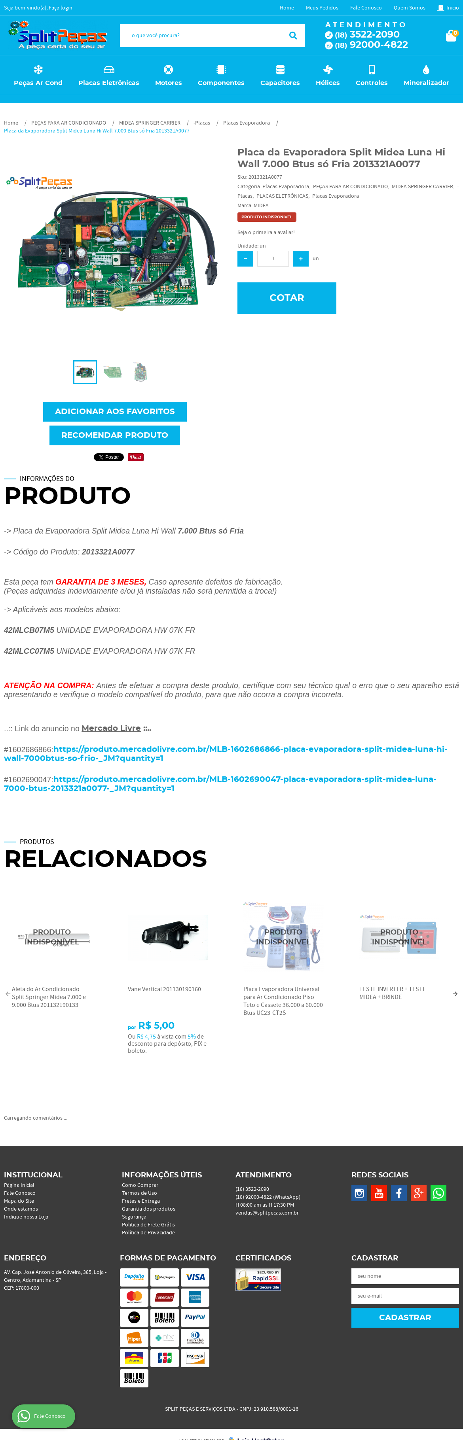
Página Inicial (19, 1185)
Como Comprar (140, 1185)
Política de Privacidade (148, 1232)
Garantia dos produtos (148, 1209)
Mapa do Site (19, 1201)
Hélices (328, 83)
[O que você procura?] (293, 35)
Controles (372, 83)
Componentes (221, 83)
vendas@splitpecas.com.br (267, 1213)
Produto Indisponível (52, 937)
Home (287, 7)
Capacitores (280, 83)
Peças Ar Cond (38, 83)
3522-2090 (367, 35)
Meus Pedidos (322, 7)
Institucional (33, 1175)
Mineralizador (426, 83)
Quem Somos (409, 7)
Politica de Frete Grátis (148, 1224)
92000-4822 (371, 45)
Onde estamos (21, 1209)
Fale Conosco (366, 7)
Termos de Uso (139, 1193)
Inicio (452, 7)
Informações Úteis (162, 1175)
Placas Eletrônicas (108, 83)
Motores (168, 83)
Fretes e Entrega (141, 1201)
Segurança (134, 1216)
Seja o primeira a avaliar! (266, 232)
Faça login (60, 7)
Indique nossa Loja (26, 1216)
